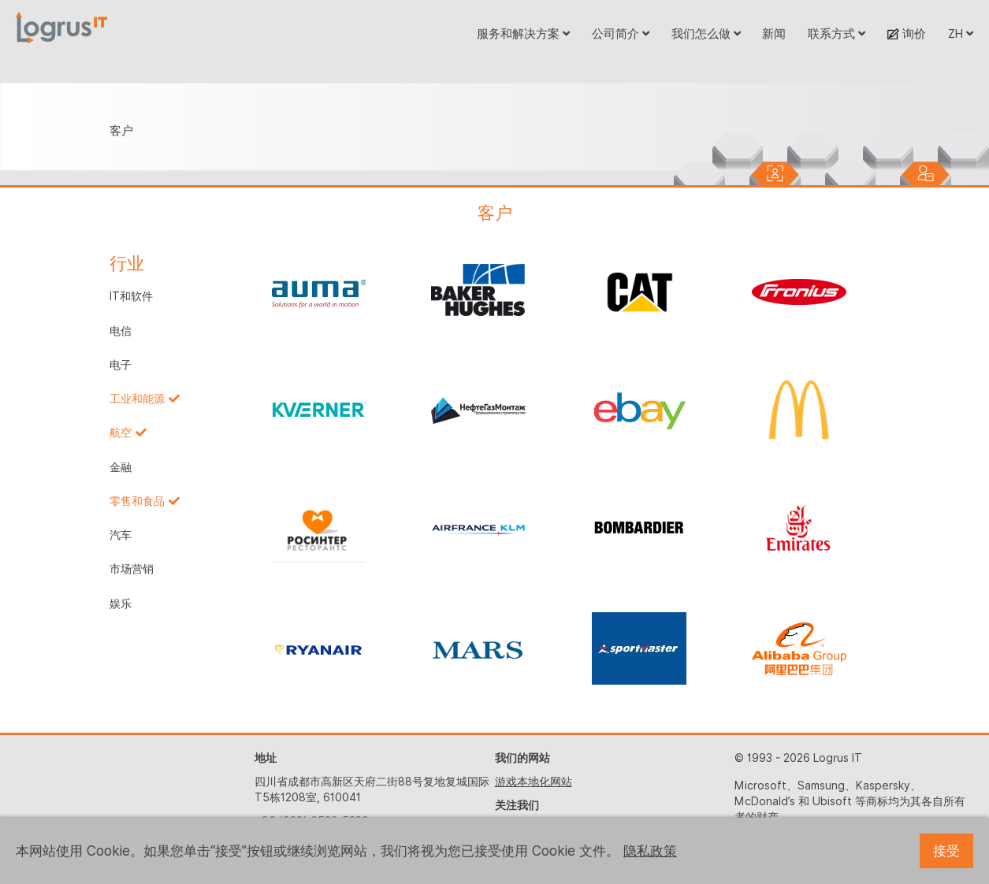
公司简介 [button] (620, 33)
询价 (906, 33)
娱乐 (121, 603)
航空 (121, 432)
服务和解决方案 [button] (523, 33)
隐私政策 (650, 851)
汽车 (121, 535)
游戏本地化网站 (533, 781)
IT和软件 (131, 296)
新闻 (774, 33)
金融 (121, 467)
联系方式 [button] (836, 33)
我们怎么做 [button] (706, 33)
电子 (121, 364)
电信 (121, 331)
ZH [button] (960, 33)
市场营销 (132, 569)
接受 (946, 851)
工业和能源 (137, 398)
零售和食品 (137, 501)
